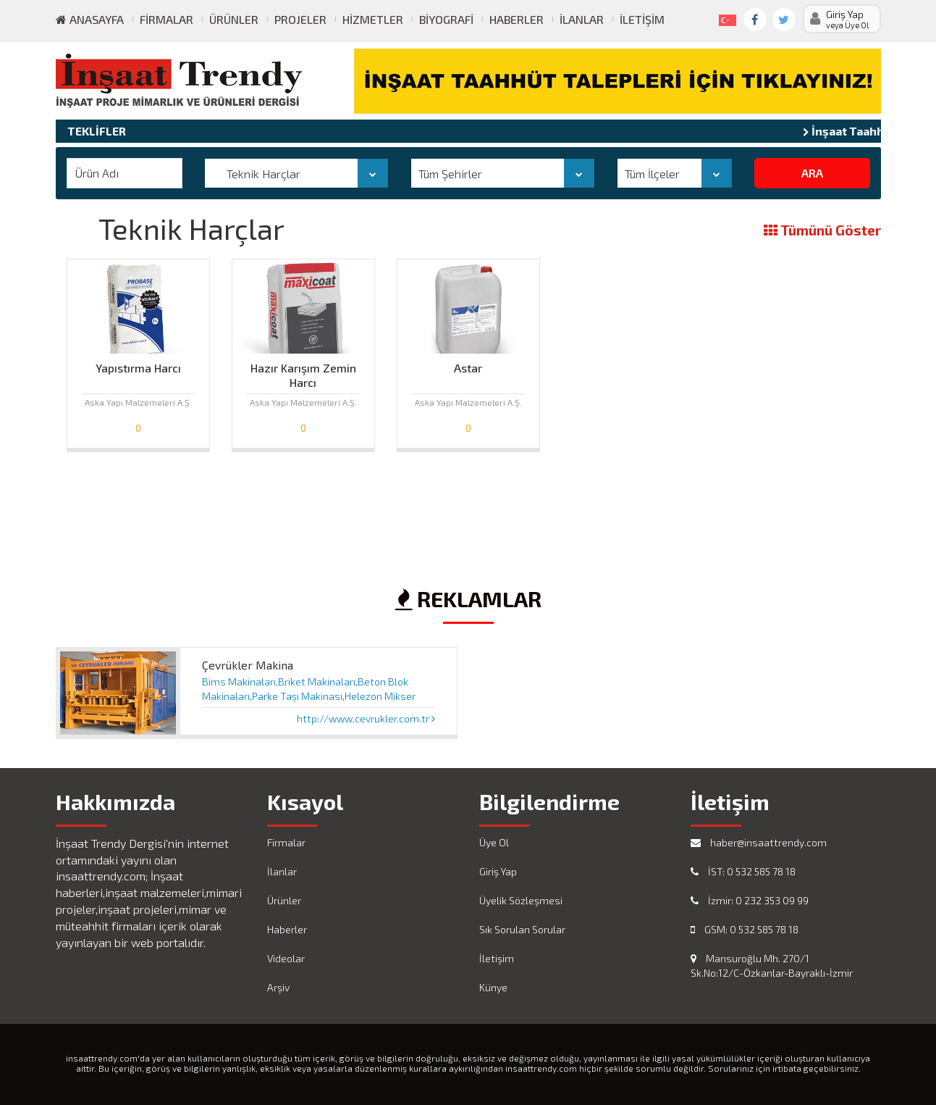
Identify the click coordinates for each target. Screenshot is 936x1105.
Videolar (286, 958)
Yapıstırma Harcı (138, 368)
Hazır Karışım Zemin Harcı (303, 372)
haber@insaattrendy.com (759, 842)
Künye (493, 987)
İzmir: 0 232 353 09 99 (750, 900)
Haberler (516, 19)
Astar (468, 368)
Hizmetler (372, 19)
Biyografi (446, 19)
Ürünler (233, 19)
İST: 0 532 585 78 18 (743, 871)
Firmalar (166, 19)
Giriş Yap (498, 871)
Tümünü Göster (822, 230)
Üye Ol (494, 842)
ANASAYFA (90, 19)
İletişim (642, 19)
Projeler (300, 19)
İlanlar (582, 19)
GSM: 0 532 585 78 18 (744, 929)
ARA (812, 173)
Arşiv (278, 987)
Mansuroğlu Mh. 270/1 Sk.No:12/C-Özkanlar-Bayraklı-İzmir (772, 965)
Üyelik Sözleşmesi (520, 900)
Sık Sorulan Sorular (522, 929)
